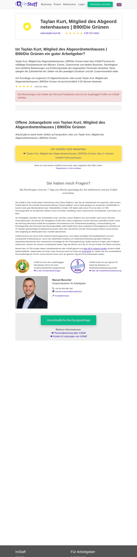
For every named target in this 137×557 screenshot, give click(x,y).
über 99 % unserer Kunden (95, 248)
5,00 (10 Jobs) (91, 33)
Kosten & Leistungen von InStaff (68, 336)
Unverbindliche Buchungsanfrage (68, 320)
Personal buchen (100, 4)
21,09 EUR (86, 251)
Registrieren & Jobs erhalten (68, 168)
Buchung (46, 4)
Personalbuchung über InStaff (68, 333)
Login (81, 4)
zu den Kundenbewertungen (47, 271)
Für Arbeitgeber (83, 552)
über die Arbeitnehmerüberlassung (105, 271)
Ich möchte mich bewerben (68, 153)
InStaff (20, 552)
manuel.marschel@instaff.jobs (68, 291)
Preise (57, 4)
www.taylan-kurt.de (50, 33)
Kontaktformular (62, 296)
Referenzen (69, 4)
